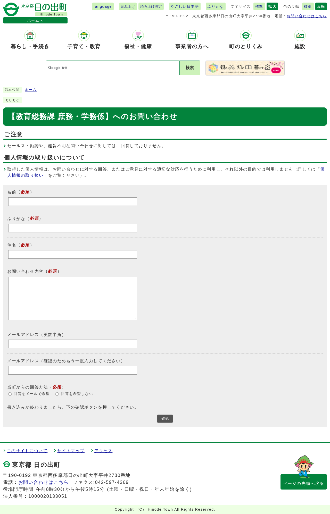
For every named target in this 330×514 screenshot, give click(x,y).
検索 (190, 67)
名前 (11, 192)
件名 (11, 245)
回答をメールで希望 (32, 394)
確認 (165, 418)
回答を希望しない (77, 394)
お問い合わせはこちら (307, 16)
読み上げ (128, 6)
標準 (259, 6)
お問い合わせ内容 (25, 271)
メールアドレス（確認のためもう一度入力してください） (66, 361)
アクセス (103, 451)
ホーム (31, 90)
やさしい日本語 (185, 6)
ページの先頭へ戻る (303, 483)
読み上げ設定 (151, 6)
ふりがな (216, 6)
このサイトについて (27, 451)
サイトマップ (71, 451)
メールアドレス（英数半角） (36, 334)
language (103, 6)
